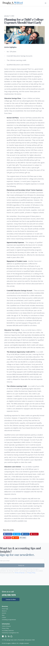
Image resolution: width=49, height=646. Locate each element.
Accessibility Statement (8, 630)
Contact (4, 617)
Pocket (7, 537)
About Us (4, 611)
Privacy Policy (28, 573)
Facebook (7, 534)
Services (4, 613)
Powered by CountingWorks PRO (10, 632)
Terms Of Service (6, 626)
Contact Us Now (11, 599)
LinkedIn (25, 534)
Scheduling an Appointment (9, 619)
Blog (3, 615)
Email (22, 537)
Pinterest (34, 534)
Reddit (15, 537)
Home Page (5, 608)
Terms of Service (16, 573)
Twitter (17, 534)
